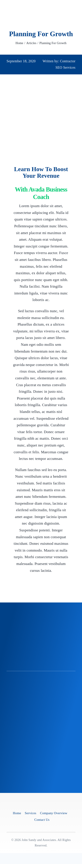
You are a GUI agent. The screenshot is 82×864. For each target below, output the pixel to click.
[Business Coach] (41, 808)
